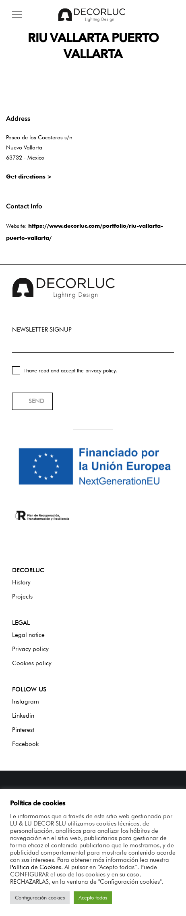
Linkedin (23, 715)
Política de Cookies (35, 866)
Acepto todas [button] (93, 897)
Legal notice (28, 635)
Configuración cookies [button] (40, 897)
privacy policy (100, 370)
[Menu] (17, 15)
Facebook (25, 744)
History (21, 582)
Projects (22, 596)
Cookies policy (32, 663)
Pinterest (23, 729)
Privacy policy (30, 649)
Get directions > (29, 176)
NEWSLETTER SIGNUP (42, 329)
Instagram (25, 701)
